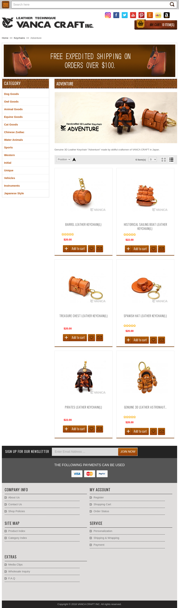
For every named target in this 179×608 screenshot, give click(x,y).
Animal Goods (13, 109)
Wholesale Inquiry (19, 571)
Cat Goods (11, 124)
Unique (8, 170)
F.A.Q (11, 578)
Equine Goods (13, 116)
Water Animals (13, 139)
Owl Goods (11, 101)
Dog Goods (11, 93)
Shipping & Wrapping (106, 537)
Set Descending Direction (74, 159)
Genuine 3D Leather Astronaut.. (145, 407)
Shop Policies (16, 511)
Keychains (19, 38)
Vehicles (9, 178)
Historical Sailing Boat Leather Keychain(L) (145, 226)
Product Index (16, 531)
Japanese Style (14, 193)
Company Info (16, 489)
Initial (7, 162)
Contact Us (15, 504)
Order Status (101, 511)
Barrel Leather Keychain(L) (83, 224)
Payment (99, 544)
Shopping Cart (102, 504)
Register (99, 497)
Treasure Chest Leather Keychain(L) (83, 316)
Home (5, 38)
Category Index (17, 537)
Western (9, 155)
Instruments (12, 185)
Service (96, 523)
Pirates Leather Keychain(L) (83, 407)
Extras (11, 557)
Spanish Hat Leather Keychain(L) (145, 316)
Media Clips (15, 564)
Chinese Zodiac (14, 132)
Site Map (12, 523)
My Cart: (162, 24)
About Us (14, 497)
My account (100, 489)
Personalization (103, 531)
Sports (8, 147)
